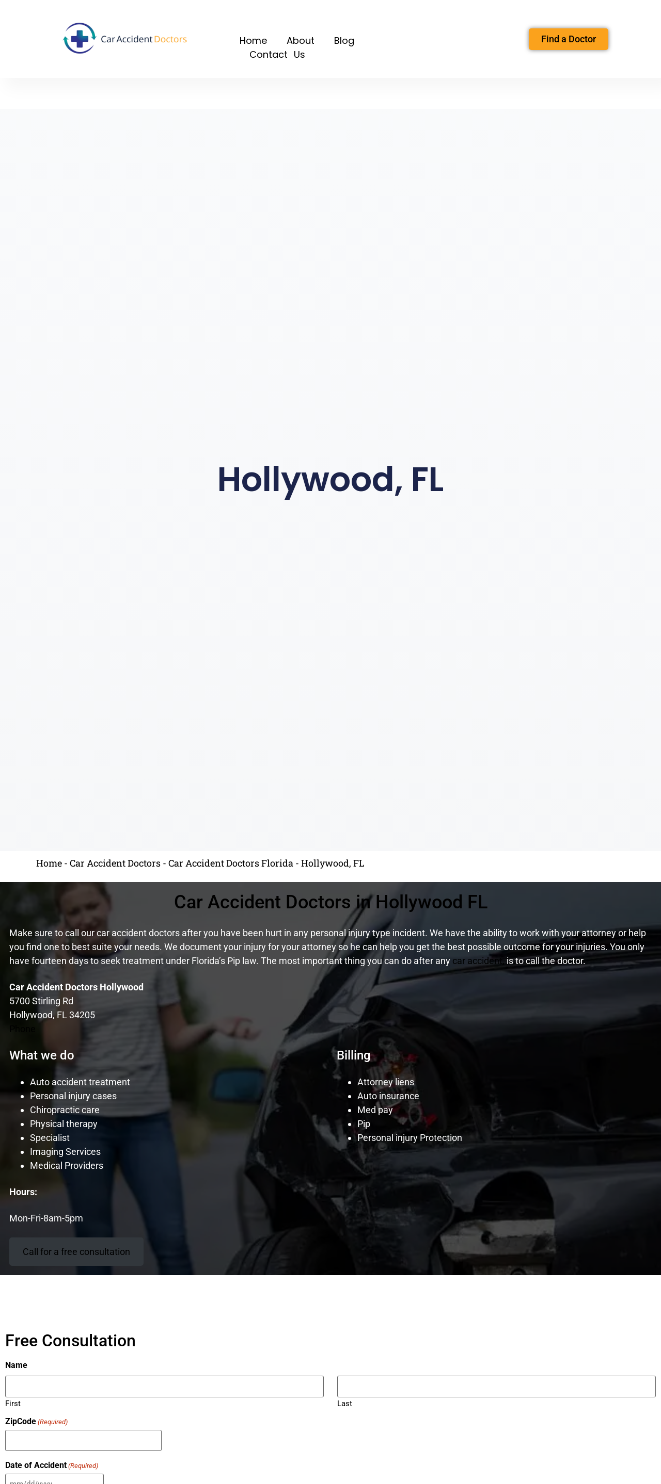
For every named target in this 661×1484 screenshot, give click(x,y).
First (13, 1402)
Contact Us (277, 54)
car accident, (478, 960)
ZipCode (36, 1421)
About (300, 40)
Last (344, 1402)
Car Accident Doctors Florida (230, 863)
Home (253, 40)
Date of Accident (51, 1464)
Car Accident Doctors (115, 863)
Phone (22, 1028)
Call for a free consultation (76, 1251)
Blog (344, 40)
